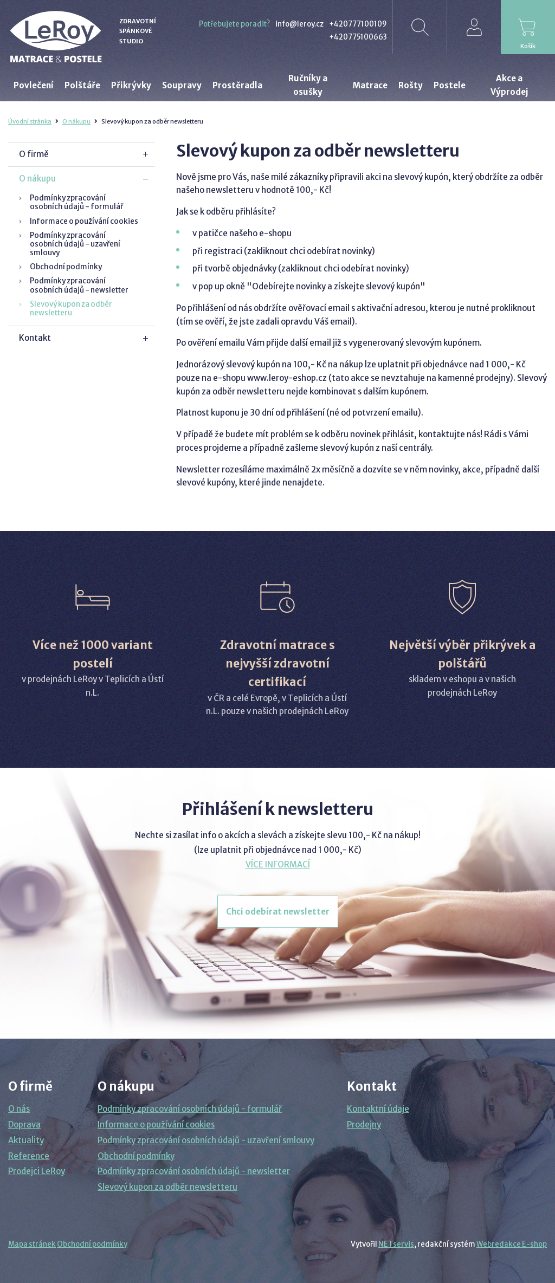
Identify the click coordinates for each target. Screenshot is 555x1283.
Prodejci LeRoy (36, 1171)
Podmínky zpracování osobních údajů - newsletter (79, 285)
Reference (28, 1156)
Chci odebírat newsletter (278, 911)
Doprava (24, 1124)
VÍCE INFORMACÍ (278, 864)
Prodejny (364, 1124)
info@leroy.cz (299, 24)
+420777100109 (358, 24)
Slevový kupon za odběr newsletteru (71, 308)
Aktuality (26, 1140)
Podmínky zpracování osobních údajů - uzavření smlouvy (75, 244)
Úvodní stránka (29, 121)
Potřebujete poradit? (234, 24)
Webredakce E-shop (511, 1244)
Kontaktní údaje (378, 1109)
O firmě (34, 154)
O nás (19, 1109)
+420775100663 (358, 37)
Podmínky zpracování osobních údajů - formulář (76, 202)
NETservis (396, 1244)
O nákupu (76, 121)
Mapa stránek (32, 1244)
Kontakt (35, 338)
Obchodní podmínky (66, 266)
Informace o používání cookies (84, 221)
